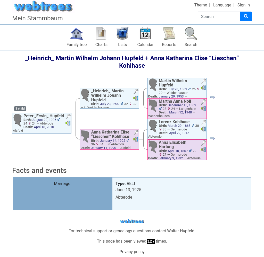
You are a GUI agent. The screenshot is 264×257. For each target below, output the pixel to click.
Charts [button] (101, 44)
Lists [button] (122, 44)
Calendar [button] (145, 44)
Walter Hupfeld (180, 230)
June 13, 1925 (128, 189)
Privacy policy (132, 251)
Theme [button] (200, 5)
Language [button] (222, 5)
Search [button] (191, 44)
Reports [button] (169, 44)
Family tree (77, 44)
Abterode (124, 197)
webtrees (132, 221)
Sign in (243, 5)
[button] (68, 117)
